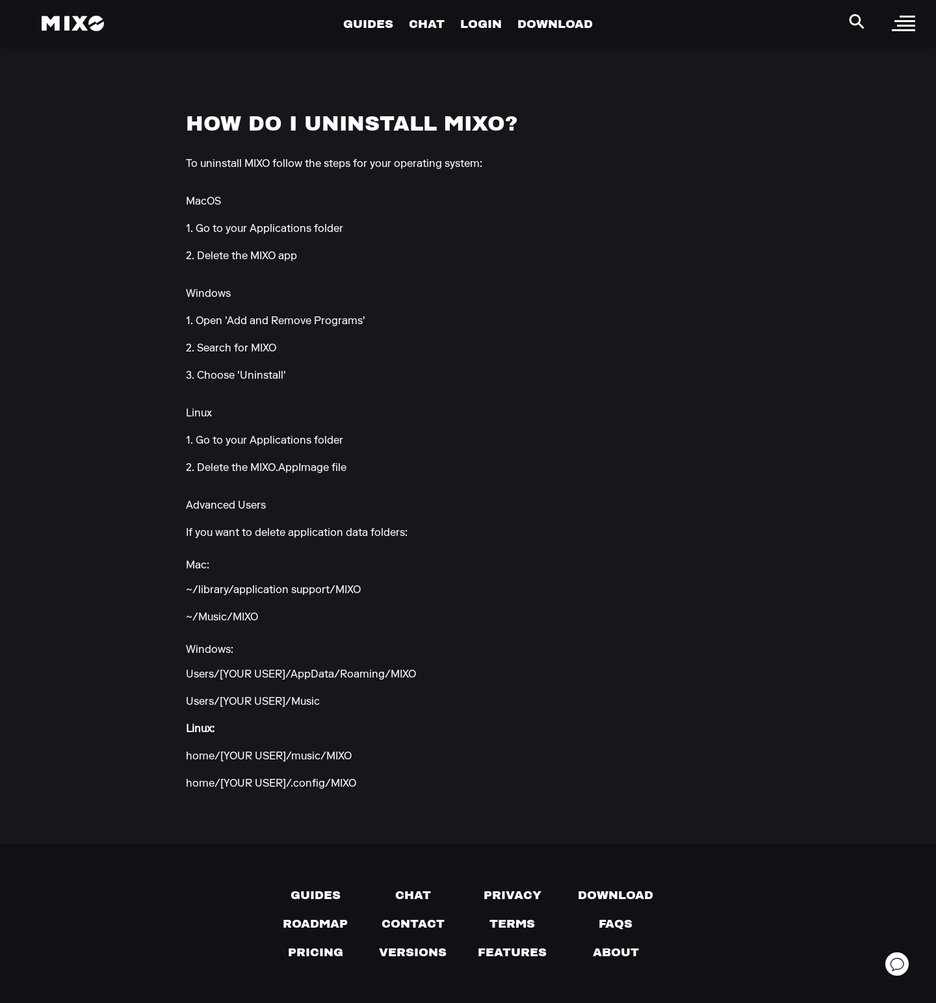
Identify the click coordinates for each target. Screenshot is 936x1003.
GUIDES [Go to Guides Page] (368, 24)
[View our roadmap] (315, 924)
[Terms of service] (512, 924)
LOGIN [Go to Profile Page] (481, 24)
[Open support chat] (897, 964)
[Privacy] (512, 895)
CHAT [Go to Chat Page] (427, 24)
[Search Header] (856, 21)
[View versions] (413, 952)
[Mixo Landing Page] (72, 23)
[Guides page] (315, 895)
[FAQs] (615, 924)
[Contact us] (413, 924)
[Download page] (615, 895)
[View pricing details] (316, 952)
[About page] (615, 952)
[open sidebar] (903, 23)
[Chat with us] (413, 895)
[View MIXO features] (512, 952)
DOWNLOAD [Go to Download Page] (555, 24)
